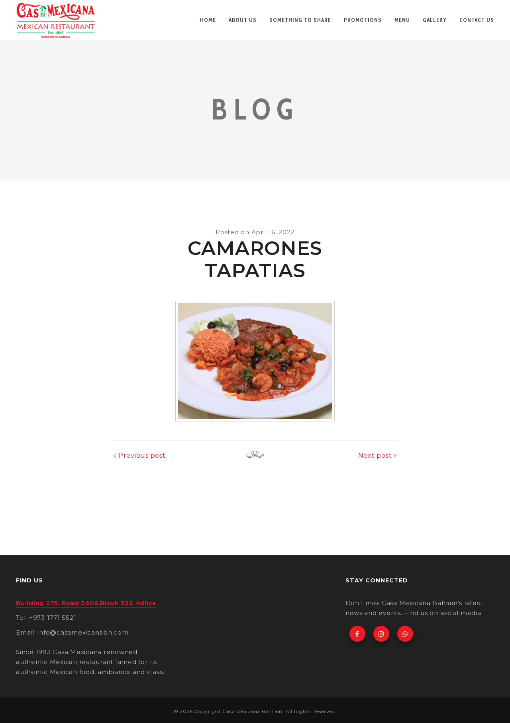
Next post (375, 455)
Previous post (142, 455)
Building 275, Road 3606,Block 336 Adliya (86, 603)
